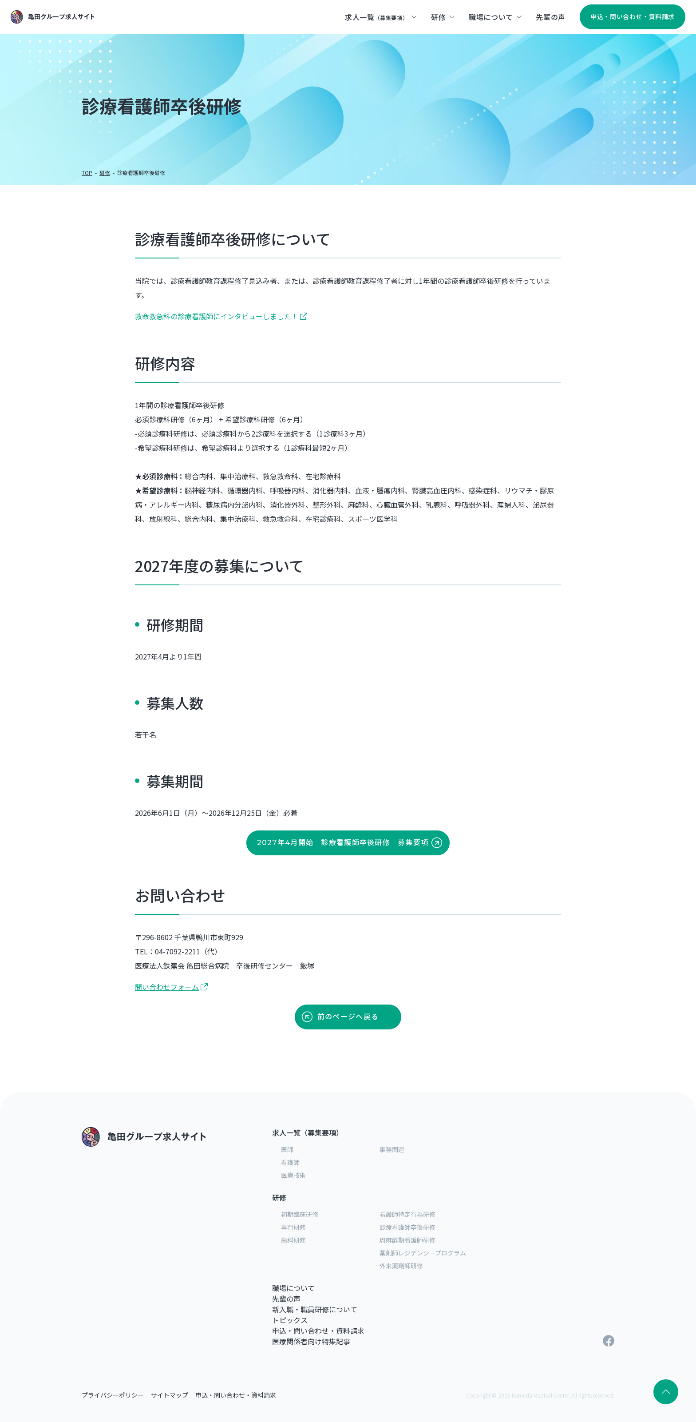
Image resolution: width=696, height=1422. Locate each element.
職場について (293, 1288)
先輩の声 (286, 1298)
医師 (287, 1149)
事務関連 (392, 1149)
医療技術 (293, 1175)
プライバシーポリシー (113, 1394)
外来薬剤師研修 (401, 1265)
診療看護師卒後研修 (407, 1227)
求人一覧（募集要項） (307, 1132)
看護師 (290, 1162)
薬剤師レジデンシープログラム (423, 1252)
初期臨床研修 (299, 1214)
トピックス (290, 1320)
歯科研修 (293, 1239)
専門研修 (293, 1227)
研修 (104, 172)
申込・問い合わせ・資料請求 (318, 1330)
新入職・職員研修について (314, 1309)
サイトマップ (169, 1394)
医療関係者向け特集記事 (311, 1341)
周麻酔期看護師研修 (407, 1239)
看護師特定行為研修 (407, 1214)
